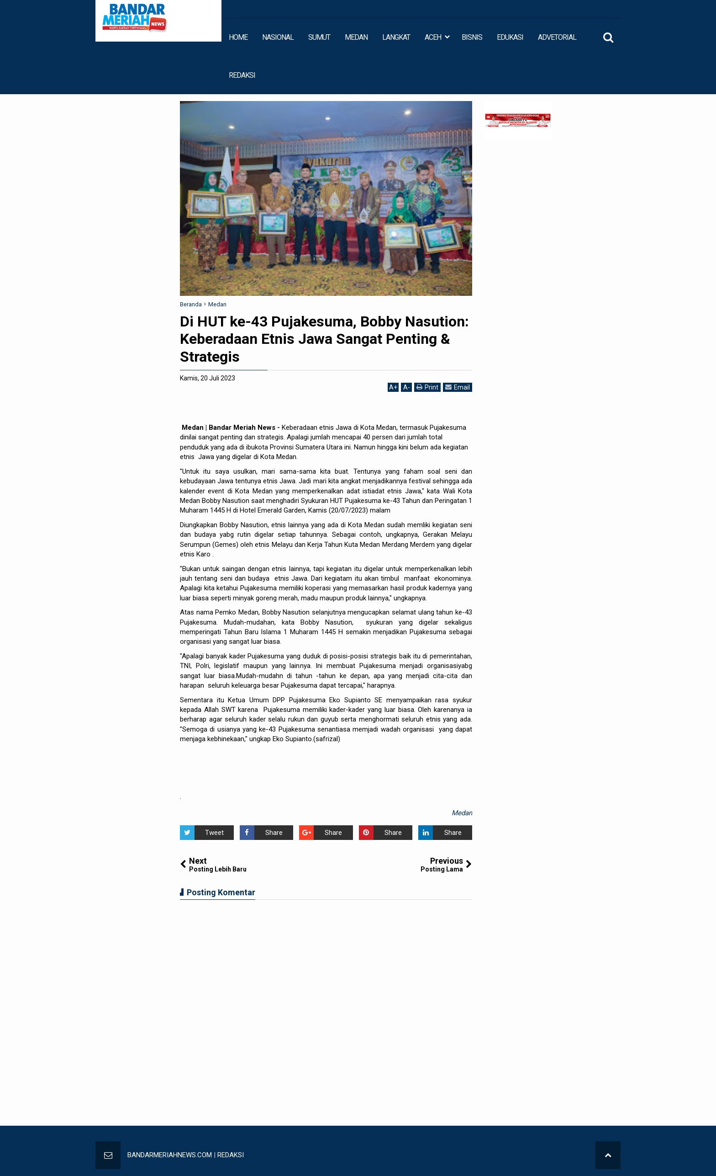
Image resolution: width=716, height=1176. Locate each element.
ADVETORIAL (557, 37)
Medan (462, 813)
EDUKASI (510, 37)
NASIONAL (278, 37)
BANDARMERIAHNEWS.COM (169, 1155)
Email (457, 387)
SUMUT (319, 37)
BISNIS (472, 37)
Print (427, 387)
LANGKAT (396, 37)
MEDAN (356, 37)
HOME (238, 37)
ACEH (433, 37)
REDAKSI (242, 75)
